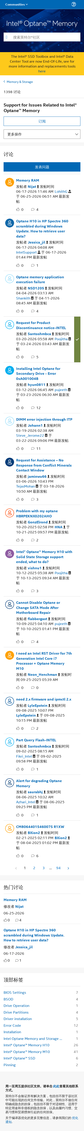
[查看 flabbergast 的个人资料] (39, 619)
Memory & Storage (20, 81)
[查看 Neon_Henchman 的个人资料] (44, 674)
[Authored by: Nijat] (19, 906)
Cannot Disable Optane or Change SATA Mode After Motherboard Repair (38, 607)
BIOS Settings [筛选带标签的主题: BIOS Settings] (15, 992)
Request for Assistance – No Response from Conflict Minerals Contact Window (44, 465)
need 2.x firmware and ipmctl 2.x (43, 699)
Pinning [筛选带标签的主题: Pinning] (10, 1064)
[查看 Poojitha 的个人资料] (63, 339)
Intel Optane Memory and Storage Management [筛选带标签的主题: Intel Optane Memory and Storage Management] (35, 1038)
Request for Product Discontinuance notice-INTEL (41, 325)
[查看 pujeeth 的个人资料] (63, 389)
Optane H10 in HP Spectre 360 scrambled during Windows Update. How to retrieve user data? (42, 229)
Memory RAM (27, 180)
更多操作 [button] (14, 134)
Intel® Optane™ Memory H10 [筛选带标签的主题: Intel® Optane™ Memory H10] (27, 1044)
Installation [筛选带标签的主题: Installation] (12, 1031)
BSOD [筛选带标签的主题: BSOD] (8, 999)
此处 (56, 1086)
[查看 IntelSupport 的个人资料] (28, 252)
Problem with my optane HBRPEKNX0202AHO (37, 513)
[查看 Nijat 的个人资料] (33, 186)
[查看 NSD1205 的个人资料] (37, 288)
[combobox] (42, 37)
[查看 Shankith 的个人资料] (25, 298)
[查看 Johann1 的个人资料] (37, 425)
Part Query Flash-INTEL (36, 740)
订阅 (42, 121)
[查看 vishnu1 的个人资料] (36, 568)
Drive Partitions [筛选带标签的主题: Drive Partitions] (16, 1012)
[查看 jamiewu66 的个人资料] (39, 476)
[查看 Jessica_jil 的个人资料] (38, 242)
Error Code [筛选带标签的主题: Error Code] (12, 1025)
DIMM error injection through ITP (44, 419)
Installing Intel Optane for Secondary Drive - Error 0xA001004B (38, 373)
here (42, 71)
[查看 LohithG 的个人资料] (63, 191)
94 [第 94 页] (58, 867)
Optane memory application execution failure (40, 280)
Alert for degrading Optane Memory (39, 783)
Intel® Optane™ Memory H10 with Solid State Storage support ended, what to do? (44, 556)
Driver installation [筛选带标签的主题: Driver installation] (18, 1018)
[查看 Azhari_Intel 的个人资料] (27, 802)
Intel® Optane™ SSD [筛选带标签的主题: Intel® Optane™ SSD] (19, 1058)
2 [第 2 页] (34, 867)
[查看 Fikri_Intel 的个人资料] (25, 756)
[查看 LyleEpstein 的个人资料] (39, 705)
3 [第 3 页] (44, 867)
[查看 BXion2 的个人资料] (35, 832)
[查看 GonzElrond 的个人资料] (39, 522)
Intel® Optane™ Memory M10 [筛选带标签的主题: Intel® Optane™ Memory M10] (27, 1051)
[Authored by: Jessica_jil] (24, 947)
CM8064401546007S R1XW (40, 826)
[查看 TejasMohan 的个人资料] (27, 486)
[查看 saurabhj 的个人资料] (37, 792)
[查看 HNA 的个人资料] (60, 527)
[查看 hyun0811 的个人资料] (38, 384)
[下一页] (68, 868)
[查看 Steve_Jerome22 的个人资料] (31, 435)
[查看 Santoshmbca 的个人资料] (41, 334)
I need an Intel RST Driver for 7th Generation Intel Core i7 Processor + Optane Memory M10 (44, 661)
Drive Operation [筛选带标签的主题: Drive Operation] (16, 1005)
